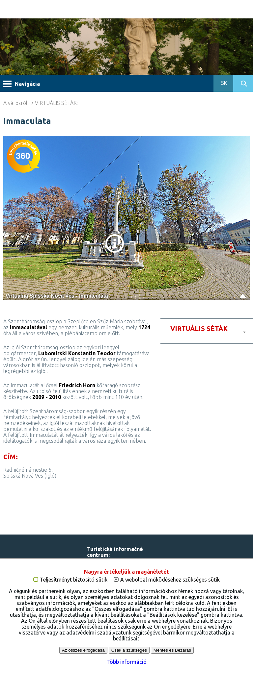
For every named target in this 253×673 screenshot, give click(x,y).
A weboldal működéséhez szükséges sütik (170, 580)
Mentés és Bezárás (172, 650)
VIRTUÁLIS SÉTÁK (56, 103)
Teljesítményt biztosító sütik (73, 580)
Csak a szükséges (129, 650)
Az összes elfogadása (83, 650)
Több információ (126, 662)
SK (223, 83)
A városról (15, 103)
